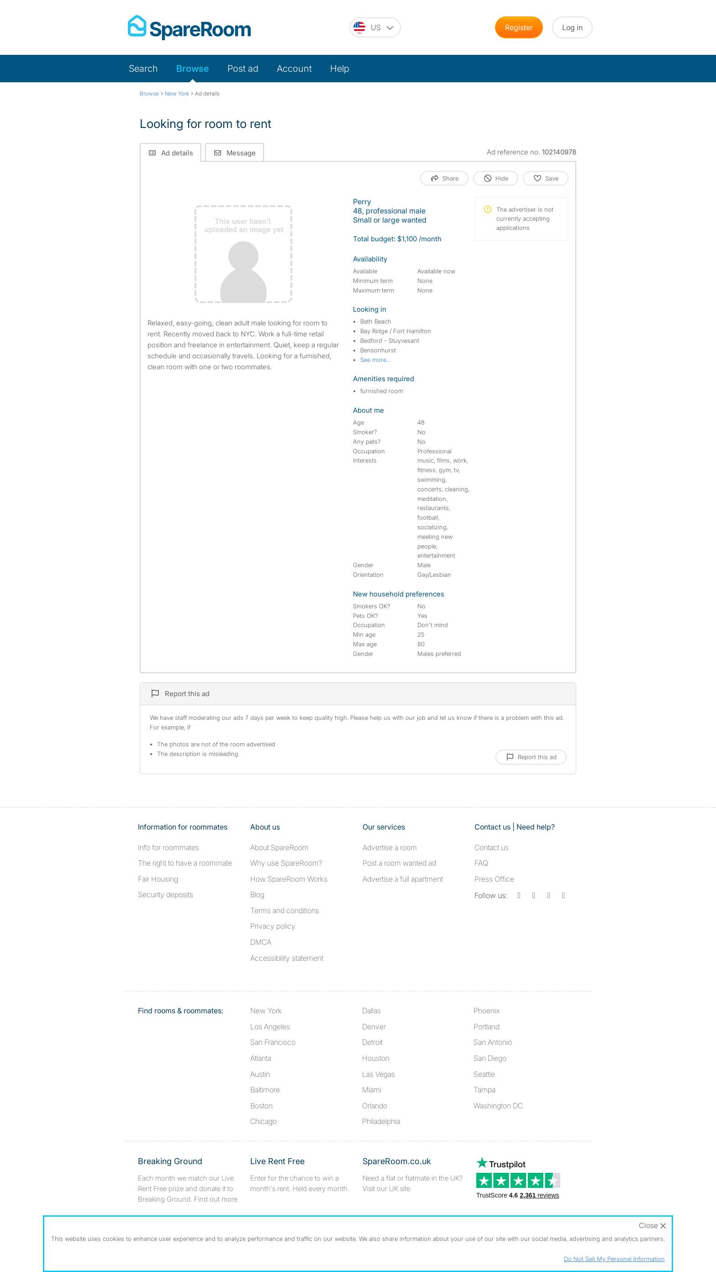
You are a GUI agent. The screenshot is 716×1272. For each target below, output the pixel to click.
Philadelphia (381, 1121)
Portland (487, 1026)
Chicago (263, 1121)
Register (519, 27)
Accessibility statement (286, 958)
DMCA (260, 942)
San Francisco (272, 1042)
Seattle (484, 1074)
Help (339, 68)
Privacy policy (272, 926)
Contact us (491, 847)
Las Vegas (378, 1074)
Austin (260, 1074)
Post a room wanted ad (399, 863)
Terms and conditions (284, 910)
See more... (375, 359)
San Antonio (493, 1042)
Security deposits (165, 894)
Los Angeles (270, 1026)
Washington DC (498, 1105)
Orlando (374, 1105)
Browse (192, 68)
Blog (257, 894)
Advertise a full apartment (403, 878)
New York (266, 1010)
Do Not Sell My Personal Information (614, 1258)
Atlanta (260, 1058)
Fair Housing (158, 878)
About (279, 847)
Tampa (484, 1089)
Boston (261, 1105)
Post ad (242, 68)
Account (294, 68)
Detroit (372, 1042)
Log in (572, 27)
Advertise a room (390, 847)
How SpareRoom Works (288, 878)
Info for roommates (168, 847)
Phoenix (487, 1010)
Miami (371, 1089)
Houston (376, 1058)
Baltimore (265, 1089)
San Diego (490, 1058)
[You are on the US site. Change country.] (375, 27)
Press (494, 878)
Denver (374, 1026)
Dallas (371, 1010)
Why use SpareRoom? (286, 863)
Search (143, 68)
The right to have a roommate (185, 863)
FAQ (481, 863)
